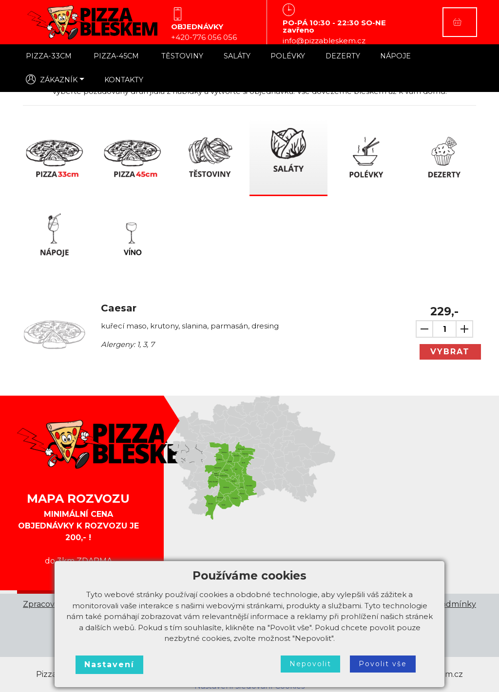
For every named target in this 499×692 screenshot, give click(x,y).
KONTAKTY (123, 79)
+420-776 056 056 (204, 37)
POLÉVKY (287, 56)
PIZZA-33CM (50, 56)
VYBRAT (450, 351)
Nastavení (109, 664)
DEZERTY (343, 56)
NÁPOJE (395, 56)
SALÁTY (237, 56)
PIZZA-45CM (117, 56)
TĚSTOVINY (182, 56)
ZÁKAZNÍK (51, 79)
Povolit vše (383, 663)
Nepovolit (310, 663)
